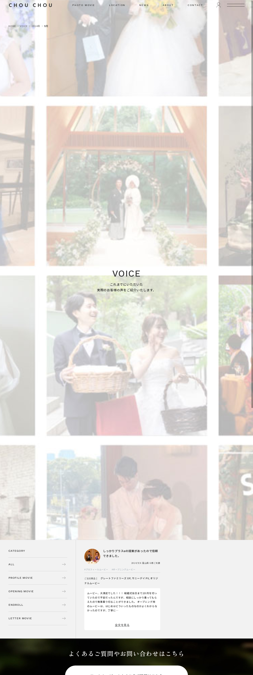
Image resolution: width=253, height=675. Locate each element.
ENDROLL (15, 604)
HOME (12, 26)
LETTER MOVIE (20, 618)
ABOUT (168, 13)
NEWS (144, 13)
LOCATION (117, 13)
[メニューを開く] (236, 13)
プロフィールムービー (97, 569)
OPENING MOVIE (21, 591)
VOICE (24, 26)
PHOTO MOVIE (83, 13)
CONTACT (195, 13)
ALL (11, 564)
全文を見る (122, 625)
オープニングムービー (124, 569)
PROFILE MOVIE (20, 577)
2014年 (35, 26)
